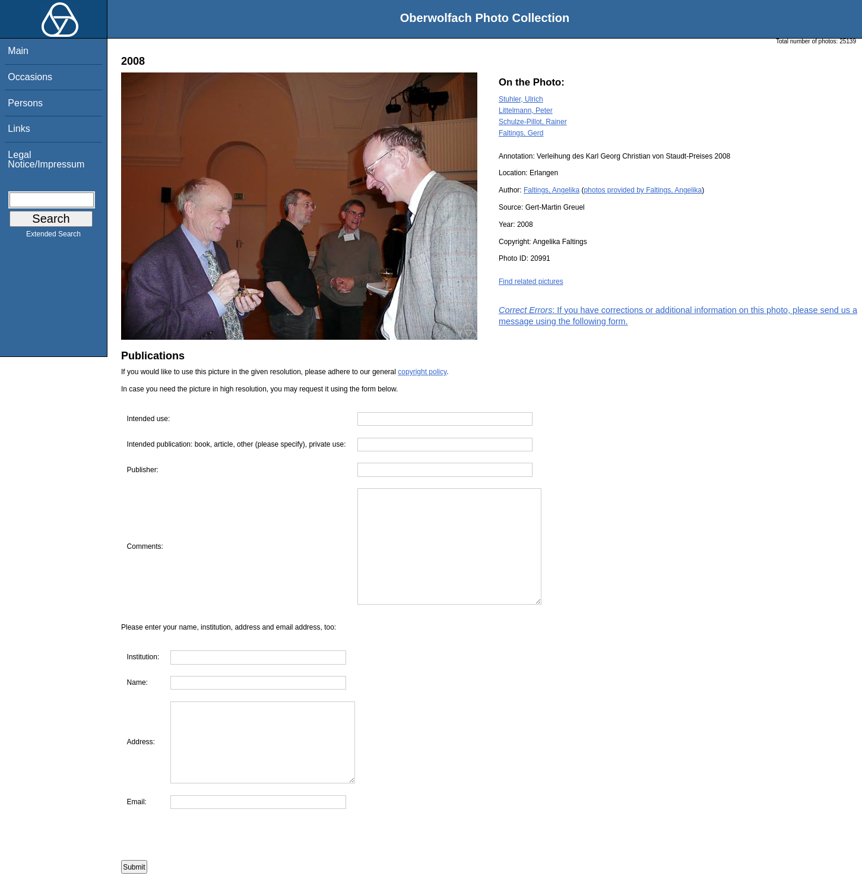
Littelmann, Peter (526, 110)
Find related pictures (531, 281)
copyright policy (422, 372)
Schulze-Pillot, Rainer (533, 122)
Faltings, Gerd (521, 133)
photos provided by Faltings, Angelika (643, 190)
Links (19, 129)
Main (18, 51)
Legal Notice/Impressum (46, 159)
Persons (25, 103)
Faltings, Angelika (551, 190)
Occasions (30, 77)
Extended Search (53, 236)
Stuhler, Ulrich (521, 99)
